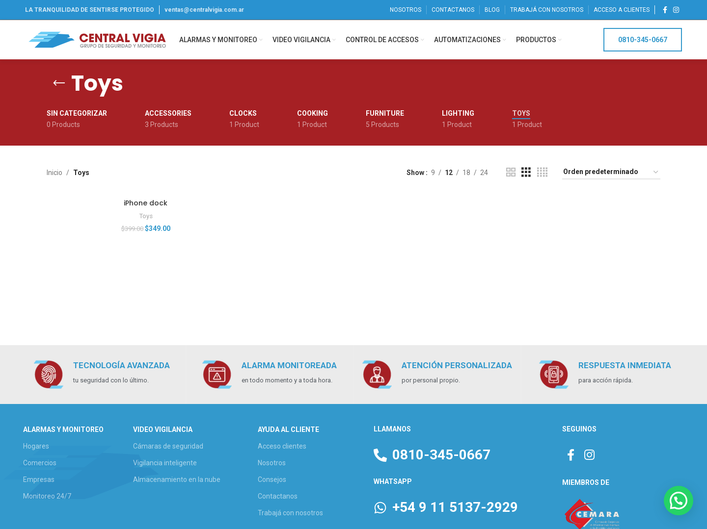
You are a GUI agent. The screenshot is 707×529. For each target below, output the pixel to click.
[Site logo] (97, 39)
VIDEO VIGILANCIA (162, 429)
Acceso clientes (282, 446)
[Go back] (59, 83)
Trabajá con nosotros (290, 513)
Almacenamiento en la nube (176, 479)
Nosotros (272, 463)
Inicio (54, 172)
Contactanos (278, 496)
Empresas (38, 479)
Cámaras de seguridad (168, 446)
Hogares (36, 446)
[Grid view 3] (526, 172)
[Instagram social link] (676, 10)
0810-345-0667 (642, 40)
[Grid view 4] (542, 172)
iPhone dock (145, 203)
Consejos (272, 479)
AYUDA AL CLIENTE (288, 429)
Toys (146, 216)
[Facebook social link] (665, 10)
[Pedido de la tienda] (611, 172)
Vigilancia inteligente (165, 463)
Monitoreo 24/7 (47, 496)
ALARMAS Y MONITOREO (63, 429)
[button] (678, 500)
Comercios (39, 463)
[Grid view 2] (511, 172)
